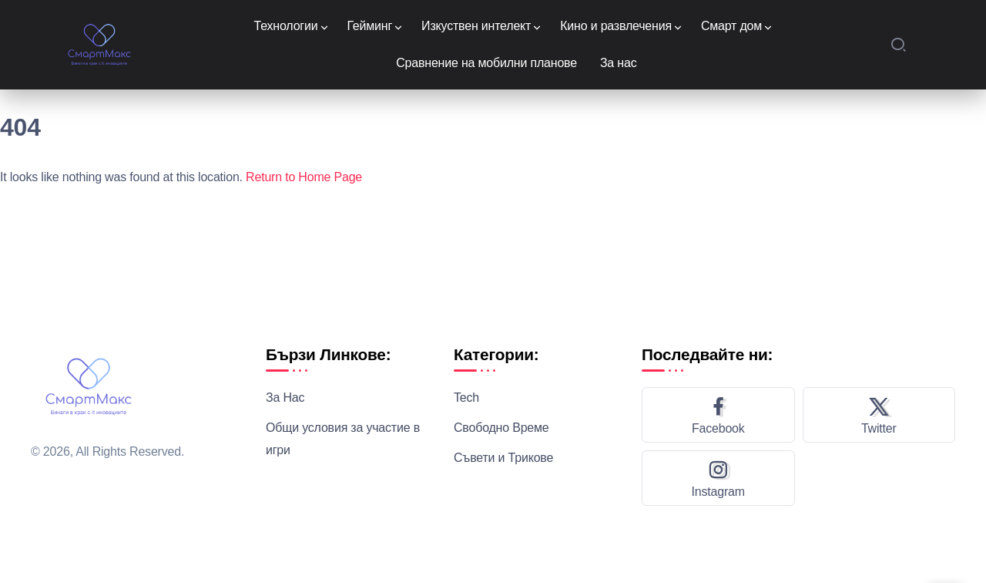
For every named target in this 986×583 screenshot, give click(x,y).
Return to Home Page (304, 177)
